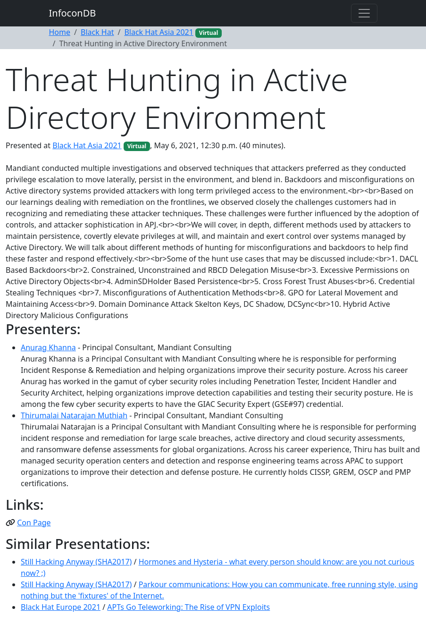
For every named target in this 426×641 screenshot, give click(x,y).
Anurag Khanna (48, 347)
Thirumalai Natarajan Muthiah (74, 415)
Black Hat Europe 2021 (60, 607)
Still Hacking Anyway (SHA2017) (76, 562)
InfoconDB (72, 13)
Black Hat (97, 32)
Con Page (33, 522)
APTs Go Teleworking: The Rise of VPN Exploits (188, 607)
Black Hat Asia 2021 (158, 32)
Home (60, 32)
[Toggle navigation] (364, 13)
